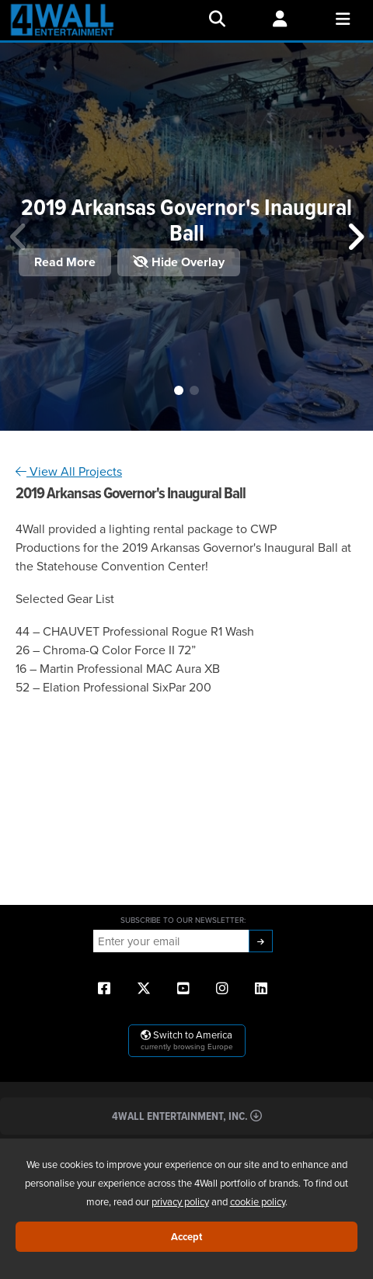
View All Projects (69, 471)
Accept (186, 1236)
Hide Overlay (179, 262)
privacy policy (180, 1201)
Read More (65, 262)
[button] (178, 390)
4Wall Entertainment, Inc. (187, 1115)
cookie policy (257, 1201)
